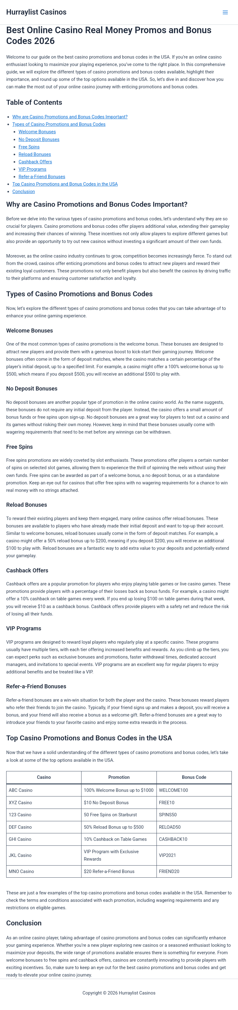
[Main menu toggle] (225, 12)
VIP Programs (32, 169)
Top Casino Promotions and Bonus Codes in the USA (65, 184)
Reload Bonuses (35, 154)
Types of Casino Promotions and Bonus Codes (59, 124)
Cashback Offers (35, 162)
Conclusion (23, 191)
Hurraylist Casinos (36, 12)
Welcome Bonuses (37, 132)
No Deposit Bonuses (39, 139)
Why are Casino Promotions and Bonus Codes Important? (70, 117)
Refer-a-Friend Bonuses (42, 176)
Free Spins (29, 147)
